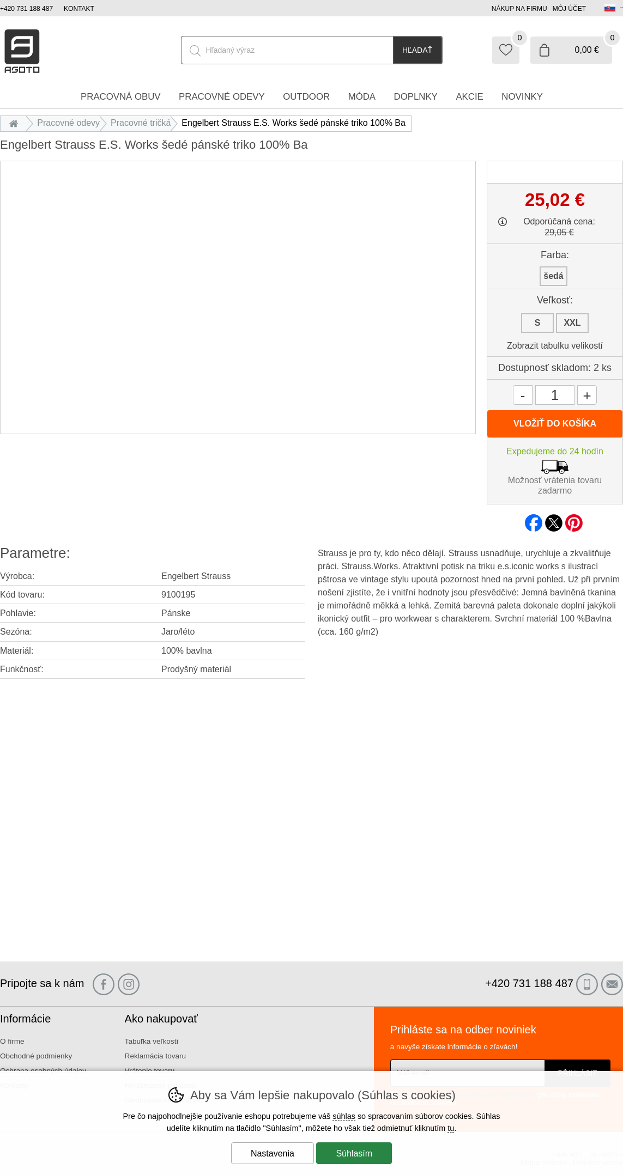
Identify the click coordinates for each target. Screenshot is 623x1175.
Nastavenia (272, 1153)
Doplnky (416, 97)
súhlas (343, 1116)
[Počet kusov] (554, 395)
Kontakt (79, 9)
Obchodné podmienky (36, 1056)
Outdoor (306, 97)
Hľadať (417, 50)
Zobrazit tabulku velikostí (555, 345)
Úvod (16, 122)
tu (450, 1128)
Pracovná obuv (120, 97)
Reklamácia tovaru (155, 1056)
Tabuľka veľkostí (152, 1041)
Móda (362, 97)
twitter (553, 519)
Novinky (522, 97)
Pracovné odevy (68, 122)
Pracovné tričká (141, 122)
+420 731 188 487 (26, 9)
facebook (533, 519)
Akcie (469, 97)
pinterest (574, 519)
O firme (12, 1041)
